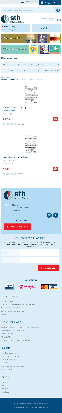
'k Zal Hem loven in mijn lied (10, 308)
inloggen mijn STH (52, 2)
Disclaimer (35, 403)
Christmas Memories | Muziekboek (13, 330)
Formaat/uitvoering (30, 64)
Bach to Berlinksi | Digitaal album (12, 311)
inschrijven (50, 268)
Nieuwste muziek (9, 296)
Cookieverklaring (43, 403)
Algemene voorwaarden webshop (23, 403)
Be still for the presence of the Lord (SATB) (15, 340)
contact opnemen (19, 226)
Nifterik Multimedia (41, 407)
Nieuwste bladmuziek (12, 322)
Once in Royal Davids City (14, 107)
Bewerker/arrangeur (50, 70)
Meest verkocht (36, 79)
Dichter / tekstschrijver (28, 71)
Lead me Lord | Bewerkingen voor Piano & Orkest (18, 304)
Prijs (4, 64)
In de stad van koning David (16, 157)
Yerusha (3, 314)
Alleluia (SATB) (6, 337)
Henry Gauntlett (9, 70)
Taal (44, 64)
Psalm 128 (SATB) (7, 334)
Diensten (6, 348)
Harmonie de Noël (7, 301)
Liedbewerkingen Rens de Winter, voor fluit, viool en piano (20, 327)
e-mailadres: (7, 260)
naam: (4, 252)
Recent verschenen (9, 79)
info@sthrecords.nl (19, 220)
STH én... (5, 377)
